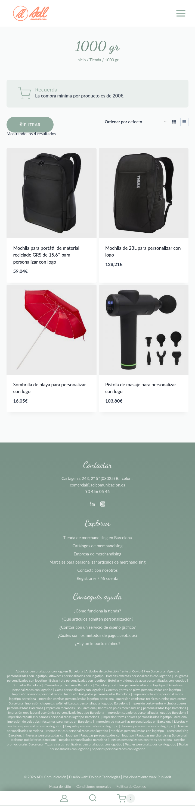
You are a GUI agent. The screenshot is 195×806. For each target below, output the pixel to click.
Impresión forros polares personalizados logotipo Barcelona (145, 717)
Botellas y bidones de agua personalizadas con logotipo (147, 680)
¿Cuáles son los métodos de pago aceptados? (97, 635)
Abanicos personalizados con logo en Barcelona (49, 671)
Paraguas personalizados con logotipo (107, 735)
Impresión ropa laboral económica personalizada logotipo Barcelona (56, 712)
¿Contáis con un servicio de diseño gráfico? (97, 627)
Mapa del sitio (60, 786)
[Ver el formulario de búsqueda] (92, 798)
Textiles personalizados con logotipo (150, 744)
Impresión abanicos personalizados (37, 694)
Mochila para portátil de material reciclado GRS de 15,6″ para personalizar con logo (46, 255)
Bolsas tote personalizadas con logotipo (77, 680)
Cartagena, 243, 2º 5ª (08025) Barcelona (97, 478)
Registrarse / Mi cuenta (97, 578)
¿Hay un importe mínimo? (97, 643)
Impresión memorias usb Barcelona (70, 708)
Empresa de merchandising (97, 553)
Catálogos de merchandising (98, 545)
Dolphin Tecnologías (104, 777)
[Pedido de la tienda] (135, 122)
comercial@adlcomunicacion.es (97, 484)
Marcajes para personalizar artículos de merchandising (97, 562)
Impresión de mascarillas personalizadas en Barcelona (133, 721)
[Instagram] (103, 504)
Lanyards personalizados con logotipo (91, 726)
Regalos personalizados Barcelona (83, 740)
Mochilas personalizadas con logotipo (137, 731)
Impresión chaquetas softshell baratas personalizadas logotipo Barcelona (76, 703)
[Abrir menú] (180, 13)
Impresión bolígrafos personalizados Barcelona (97, 694)
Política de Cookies (131, 786)
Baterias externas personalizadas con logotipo (138, 676)
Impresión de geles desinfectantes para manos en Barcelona (49, 721)
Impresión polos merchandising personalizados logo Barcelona (142, 708)
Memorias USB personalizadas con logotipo (77, 731)
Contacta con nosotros (97, 570)
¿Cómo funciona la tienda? (97, 610)
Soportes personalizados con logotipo (119, 749)
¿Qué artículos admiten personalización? (97, 619)
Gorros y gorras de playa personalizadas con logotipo (143, 690)
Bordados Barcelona (27, 685)
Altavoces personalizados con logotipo (76, 676)
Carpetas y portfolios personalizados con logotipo (130, 685)
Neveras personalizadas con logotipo (52, 735)
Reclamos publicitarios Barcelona (33, 740)
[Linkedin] (92, 504)
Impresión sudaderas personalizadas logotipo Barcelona (146, 712)
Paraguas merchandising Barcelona (161, 735)
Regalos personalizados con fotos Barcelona (141, 740)
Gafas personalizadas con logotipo (78, 690)
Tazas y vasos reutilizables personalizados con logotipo (83, 744)
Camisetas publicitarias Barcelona (68, 685)
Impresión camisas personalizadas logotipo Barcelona (76, 699)
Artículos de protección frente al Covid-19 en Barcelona (125, 671)
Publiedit (164, 777)
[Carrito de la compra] (126, 798)
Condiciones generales (93, 786)
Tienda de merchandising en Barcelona (97, 537)
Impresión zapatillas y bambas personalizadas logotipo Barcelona (53, 717)
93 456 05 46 (97, 491)
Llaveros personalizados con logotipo (147, 726)
